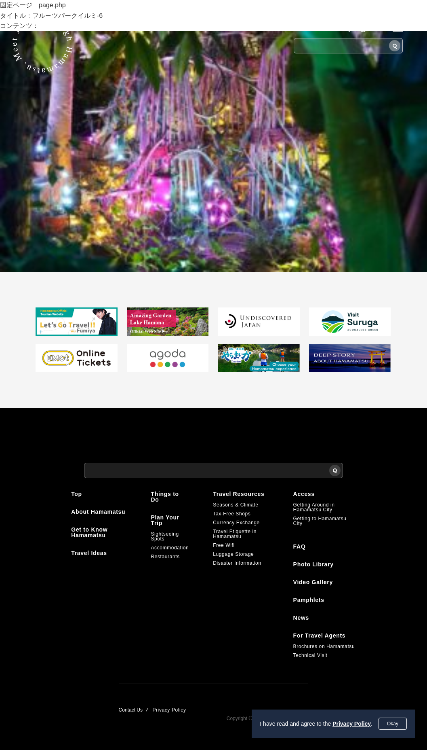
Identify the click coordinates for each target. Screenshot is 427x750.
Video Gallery (313, 582)
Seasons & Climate (235, 505)
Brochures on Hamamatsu (324, 646)
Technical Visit (310, 655)
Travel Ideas (89, 553)
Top (76, 494)
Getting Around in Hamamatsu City (314, 507)
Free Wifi (223, 545)
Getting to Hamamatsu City (320, 521)
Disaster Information (237, 563)
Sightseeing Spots (165, 536)
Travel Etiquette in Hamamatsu (235, 534)
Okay (392, 724)
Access (304, 494)
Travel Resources (238, 494)
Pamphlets (308, 600)
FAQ (299, 546)
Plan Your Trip (165, 520)
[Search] (394, 45)
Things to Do (165, 497)
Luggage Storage (233, 554)
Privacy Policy (351, 723)
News (301, 617)
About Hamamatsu (98, 511)
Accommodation (170, 548)
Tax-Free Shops (231, 514)
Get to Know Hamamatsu (89, 532)
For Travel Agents (319, 635)
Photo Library (313, 564)
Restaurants (165, 556)
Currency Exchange (236, 522)
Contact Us (131, 710)
